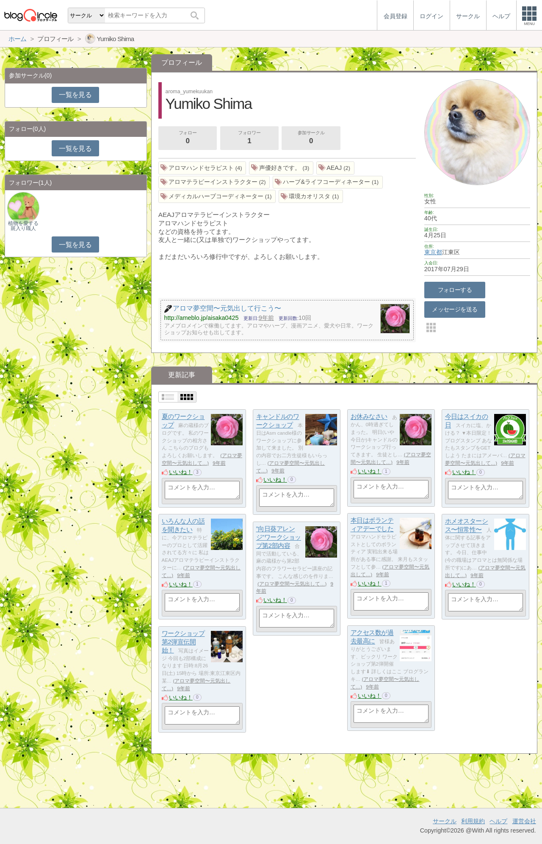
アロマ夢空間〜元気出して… (292, 583)
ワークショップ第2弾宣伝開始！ (183, 642)
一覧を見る (75, 94)
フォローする (455, 289)
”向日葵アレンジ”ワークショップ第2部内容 (278, 537)
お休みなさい (369, 416)
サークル (444, 821)
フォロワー (249, 138)
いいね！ (181, 472)
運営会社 (524, 821)
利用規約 (473, 821)
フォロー (187, 138)
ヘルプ (498, 821)
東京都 (433, 252)
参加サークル (311, 138)
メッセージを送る (454, 309)
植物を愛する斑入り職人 (23, 226)
